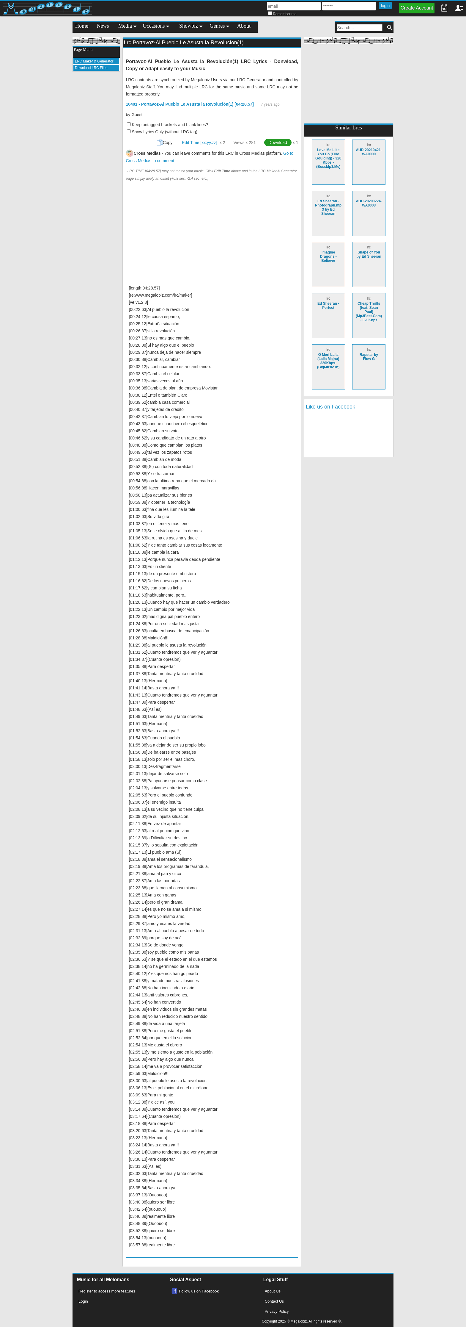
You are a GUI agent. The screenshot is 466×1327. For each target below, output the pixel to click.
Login (83, 1301)
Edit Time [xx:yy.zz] (199, 142)
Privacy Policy (277, 1311)
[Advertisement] (96, 165)
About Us (273, 1291)
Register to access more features (106, 1291)
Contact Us (274, 1301)
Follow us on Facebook (199, 1291)
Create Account (417, 7)
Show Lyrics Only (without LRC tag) (164, 131)
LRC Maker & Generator (94, 61)
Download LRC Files (91, 68)
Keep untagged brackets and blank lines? (170, 124)
